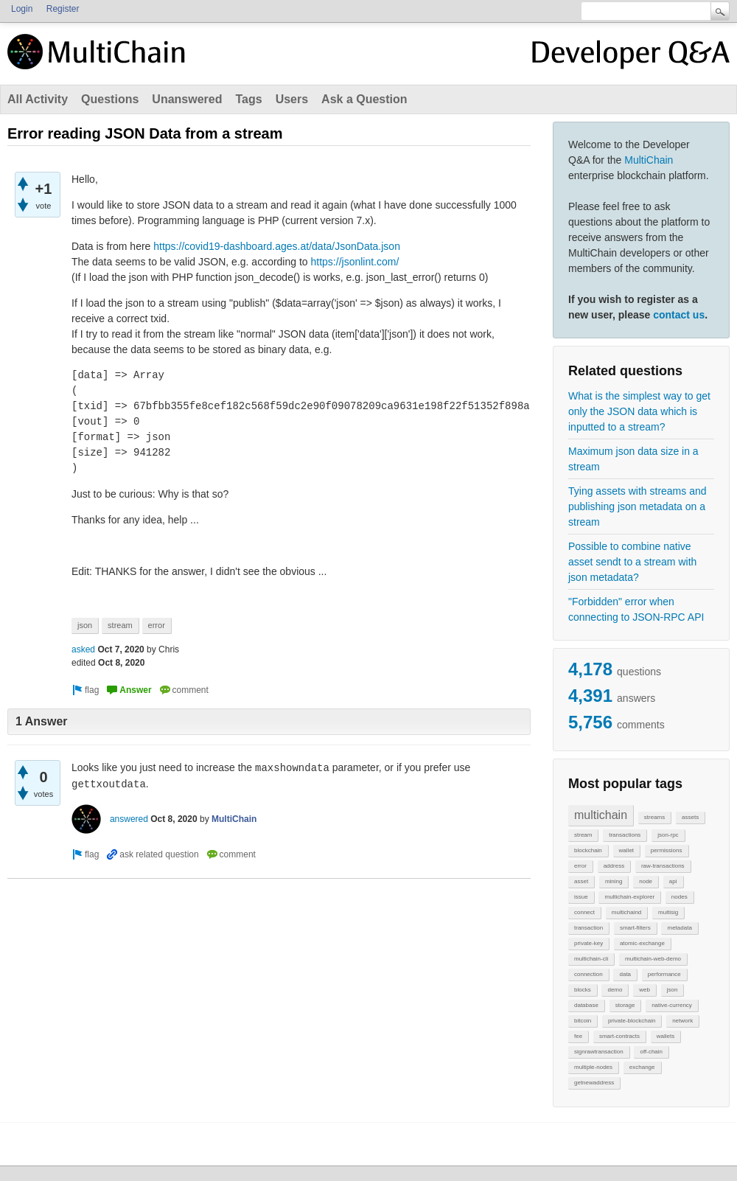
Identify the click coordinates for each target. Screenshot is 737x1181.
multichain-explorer (629, 896)
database (586, 1005)
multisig (668, 912)
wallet (626, 850)
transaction (588, 927)
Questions (110, 99)
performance (664, 974)
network (682, 1020)
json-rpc (667, 835)
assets (690, 817)
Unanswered (187, 99)
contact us (679, 315)
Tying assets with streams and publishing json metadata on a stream (637, 506)
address (614, 866)
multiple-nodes (593, 1067)
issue (581, 896)
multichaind (626, 912)
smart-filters (635, 927)
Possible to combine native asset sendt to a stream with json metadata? (632, 561)
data (625, 974)
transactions (624, 835)
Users (292, 99)
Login (21, 9)
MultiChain (648, 160)
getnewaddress (594, 1082)
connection (588, 974)
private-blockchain (631, 1020)
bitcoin (582, 1020)
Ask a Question (364, 99)
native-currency (672, 1005)
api (673, 881)
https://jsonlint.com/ (355, 262)
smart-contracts (619, 1036)
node (645, 881)
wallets (665, 1036)
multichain (600, 815)
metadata (679, 927)
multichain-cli (591, 958)
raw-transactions (663, 866)
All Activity (37, 99)
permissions (666, 850)
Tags (248, 99)
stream (583, 835)
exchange (642, 1067)
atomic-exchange (642, 943)
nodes (679, 896)
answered (129, 819)
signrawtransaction (599, 1051)
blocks (582, 989)
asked (83, 649)
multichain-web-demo (653, 958)
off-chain (651, 1051)
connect (584, 912)
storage (625, 1005)
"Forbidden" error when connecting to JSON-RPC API (636, 609)
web (644, 989)
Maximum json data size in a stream (633, 459)
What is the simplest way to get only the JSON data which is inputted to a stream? (639, 411)
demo (614, 989)
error (580, 866)
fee (578, 1036)
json (672, 989)
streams (654, 817)
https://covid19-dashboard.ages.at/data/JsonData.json (276, 246)
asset (581, 881)
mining (614, 881)
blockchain (588, 850)
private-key (588, 943)
